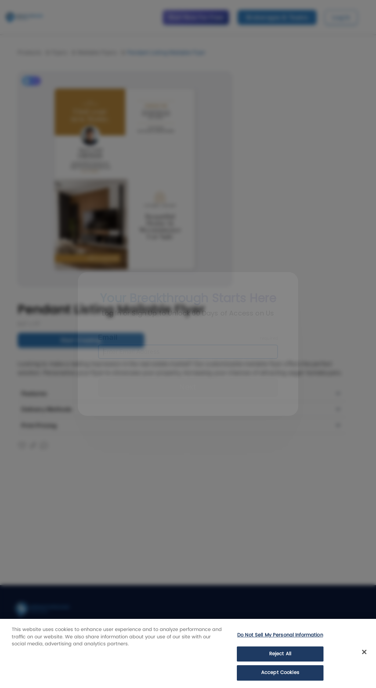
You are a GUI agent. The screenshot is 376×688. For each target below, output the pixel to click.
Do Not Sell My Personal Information (280, 635)
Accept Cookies (280, 673)
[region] (188, 653)
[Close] (364, 652)
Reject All (280, 654)
